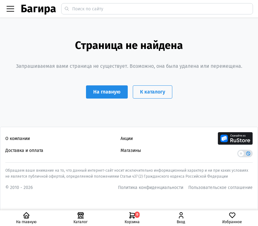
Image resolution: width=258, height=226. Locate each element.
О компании (17, 138)
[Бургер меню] (10, 8)
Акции (127, 138)
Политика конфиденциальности (150, 187)
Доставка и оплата (24, 150)
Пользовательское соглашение (220, 187)
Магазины (131, 150)
